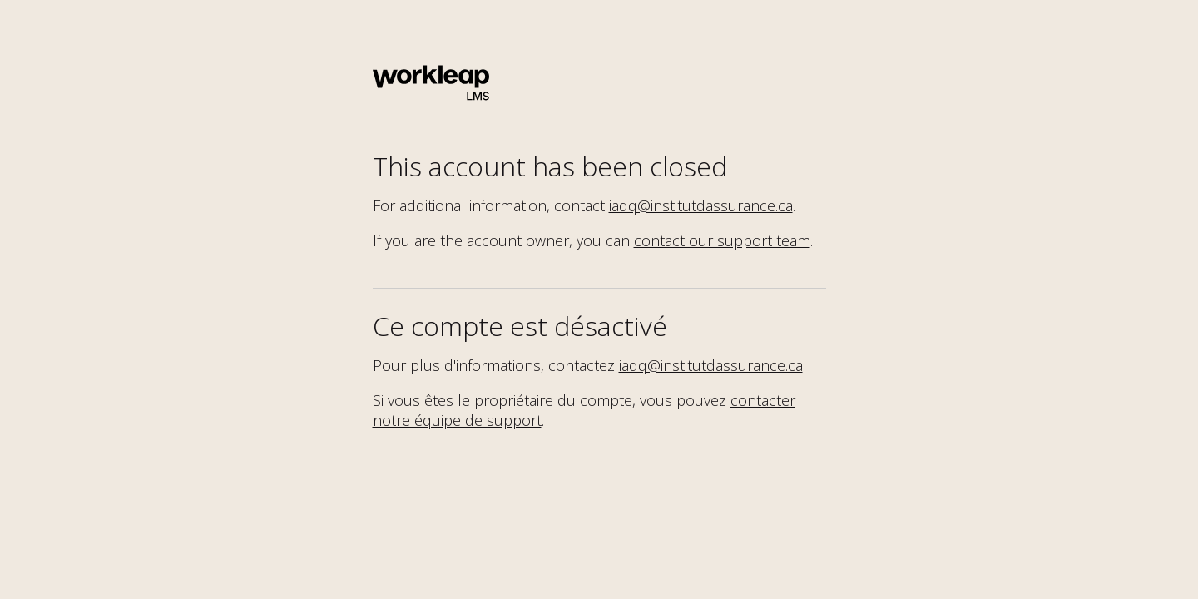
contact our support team (722, 240)
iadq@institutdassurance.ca (701, 205)
